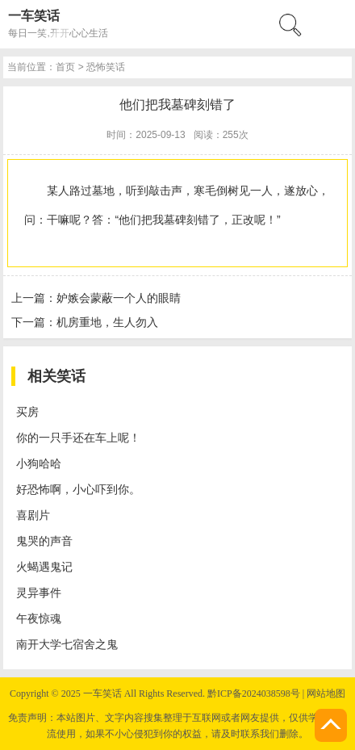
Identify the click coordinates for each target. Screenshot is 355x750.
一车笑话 (34, 16)
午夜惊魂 (38, 618)
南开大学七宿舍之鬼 (67, 644)
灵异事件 (38, 592)
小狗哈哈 (38, 463)
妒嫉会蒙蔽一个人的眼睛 (118, 297)
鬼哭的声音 (44, 540)
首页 (65, 67)
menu (335, 24)
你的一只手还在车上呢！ (78, 437)
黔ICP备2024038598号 (253, 693)
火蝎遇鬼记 (44, 566)
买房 (27, 411)
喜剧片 (33, 515)
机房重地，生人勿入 (107, 322)
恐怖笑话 (105, 67)
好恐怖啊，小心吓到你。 (78, 489)
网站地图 (326, 693)
